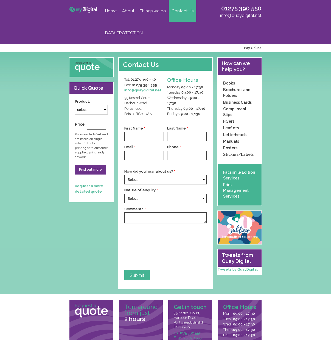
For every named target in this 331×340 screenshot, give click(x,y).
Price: (80, 124)
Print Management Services (236, 190)
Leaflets (231, 128)
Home (111, 11)
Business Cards (237, 102)
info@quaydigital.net (241, 15)
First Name (134, 128)
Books (229, 83)
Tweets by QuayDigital (238, 269)
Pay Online (252, 48)
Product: (82, 101)
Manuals (231, 141)
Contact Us (182, 11)
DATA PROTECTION (124, 32)
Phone (174, 147)
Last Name (177, 128)
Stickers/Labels (238, 154)
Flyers (228, 121)
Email (130, 147)
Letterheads (234, 135)
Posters (230, 148)
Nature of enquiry (141, 190)
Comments (135, 209)
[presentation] (146, 246)
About (128, 11)
